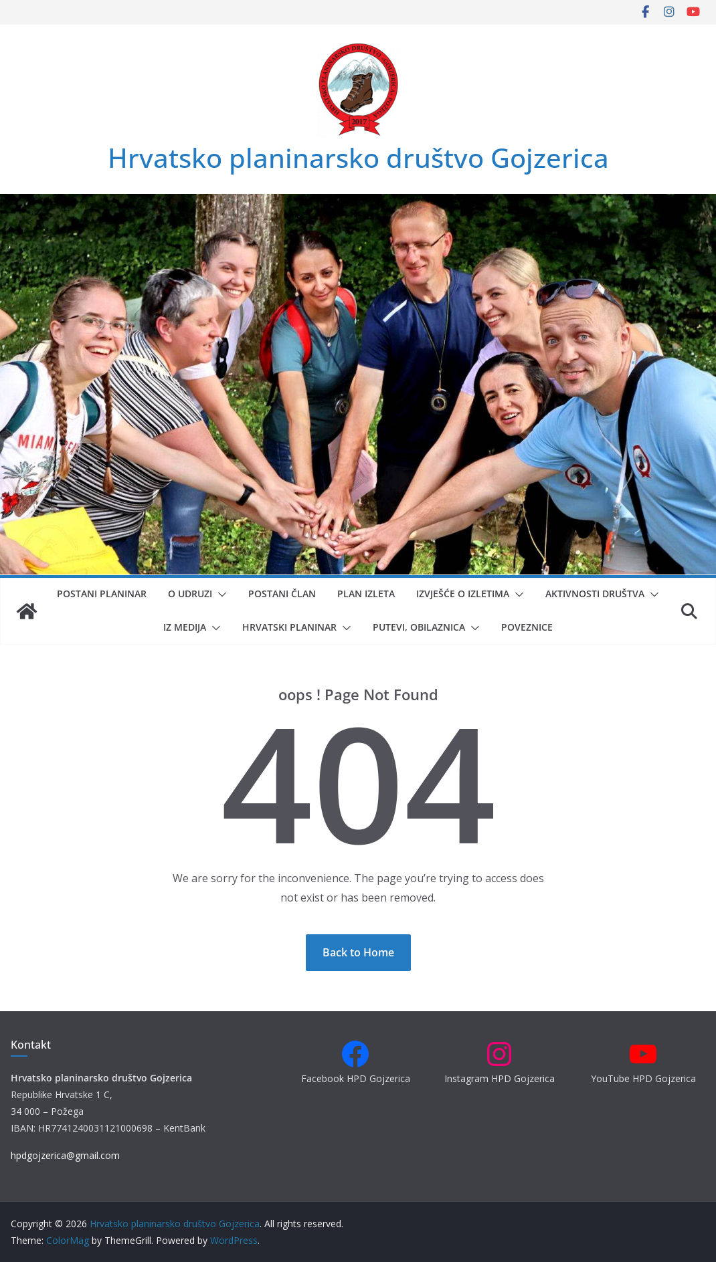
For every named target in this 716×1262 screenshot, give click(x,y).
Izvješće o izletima (462, 593)
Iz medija (184, 627)
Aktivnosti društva (594, 593)
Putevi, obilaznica (419, 627)
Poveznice (527, 627)
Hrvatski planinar (289, 627)
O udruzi (190, 593)
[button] (219, 595)
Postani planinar (102, 593)
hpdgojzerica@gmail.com (65, 1155)
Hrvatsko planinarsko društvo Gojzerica (358, 157)
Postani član (282, 593)
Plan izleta (366, 593)
